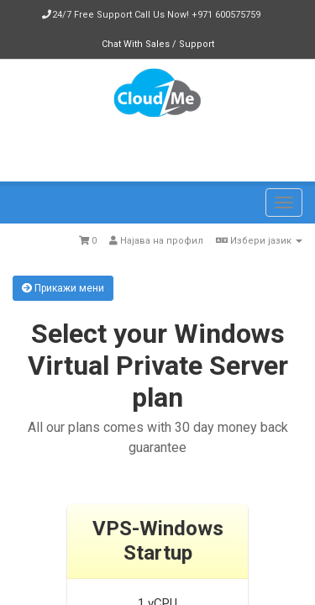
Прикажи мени (63, 288)
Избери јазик (259, 240)
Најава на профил (156, 240)
